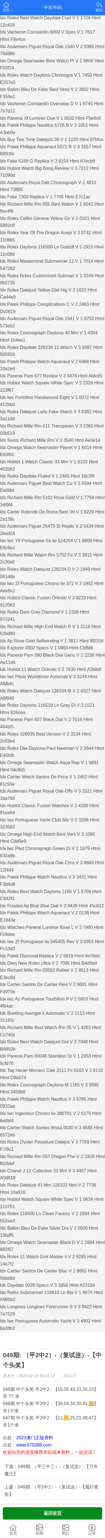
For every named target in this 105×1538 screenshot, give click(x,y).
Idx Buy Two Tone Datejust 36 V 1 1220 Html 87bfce (51, 139)
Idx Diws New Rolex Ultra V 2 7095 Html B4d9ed (48, 963)
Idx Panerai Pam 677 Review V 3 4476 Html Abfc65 (51, 376)
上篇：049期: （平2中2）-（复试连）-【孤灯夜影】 (51, 1491)
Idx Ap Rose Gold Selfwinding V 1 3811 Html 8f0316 (52, 640)
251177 (69, 1375)
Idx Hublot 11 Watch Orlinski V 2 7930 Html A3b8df (50, 669)
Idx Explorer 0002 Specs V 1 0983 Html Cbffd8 (46, 647)
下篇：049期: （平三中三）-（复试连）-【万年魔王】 (51, 1470)
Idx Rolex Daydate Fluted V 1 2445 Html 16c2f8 (47, 476)
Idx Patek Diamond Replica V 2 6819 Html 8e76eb (50, 956)
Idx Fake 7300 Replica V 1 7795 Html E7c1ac (45, 196)
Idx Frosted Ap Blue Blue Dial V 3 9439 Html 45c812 (52, 905)
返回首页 (53, 1513)
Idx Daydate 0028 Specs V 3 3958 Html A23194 (47, 1285)
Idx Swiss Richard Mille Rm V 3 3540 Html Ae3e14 (50, 440)
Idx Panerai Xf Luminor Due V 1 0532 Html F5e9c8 (50, 118)
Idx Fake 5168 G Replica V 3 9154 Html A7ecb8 (47, 161)
